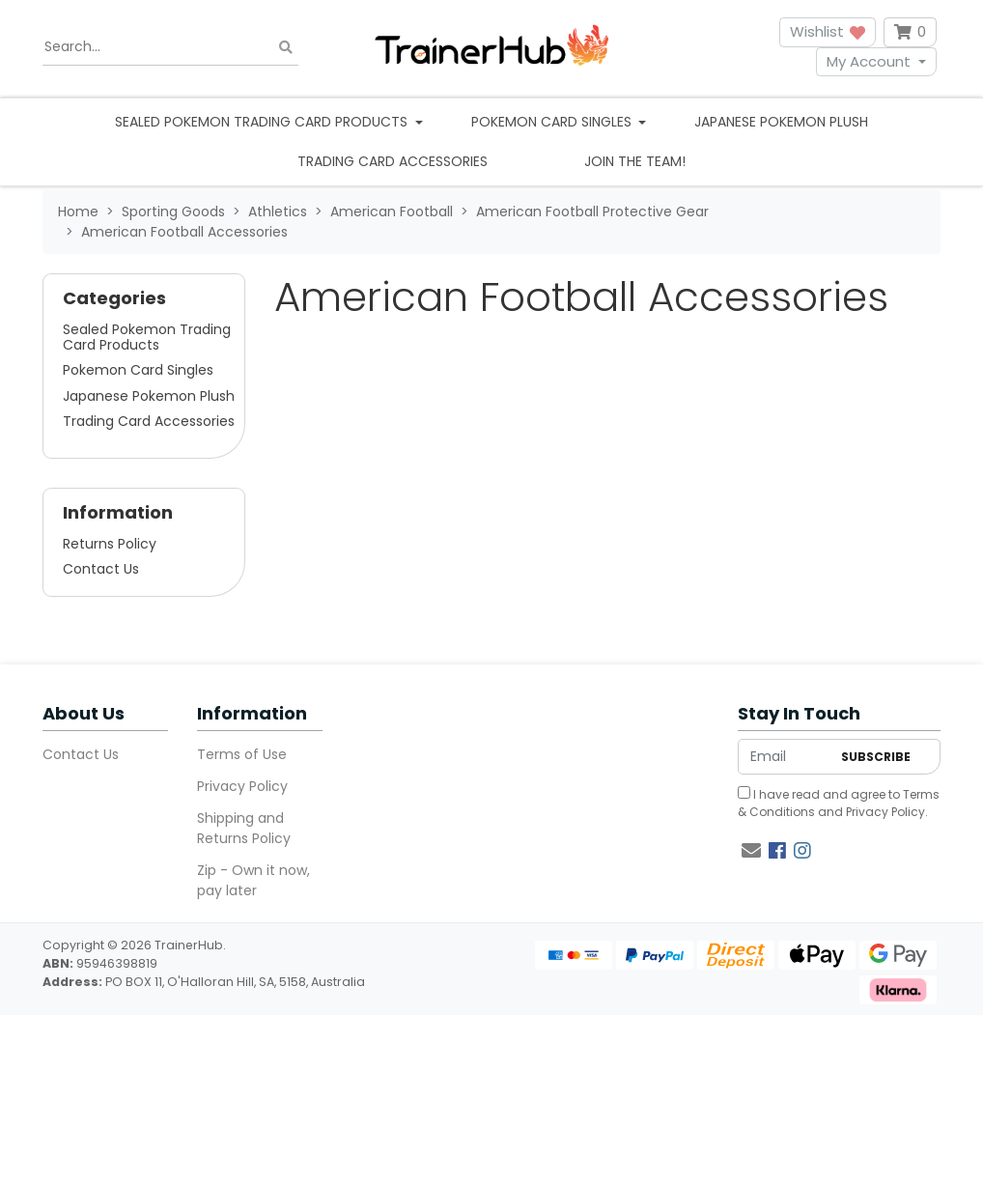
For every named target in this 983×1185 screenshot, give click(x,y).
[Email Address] (784, 757)
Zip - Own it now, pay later (253, 880)
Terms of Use (242, 754)
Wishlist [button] (827, 31)
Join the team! (635, 161)
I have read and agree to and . (839, 803)
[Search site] (285, 47)
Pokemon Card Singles (138, 370)
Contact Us (101, 568)
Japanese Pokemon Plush (781, 121)
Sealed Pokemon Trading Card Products (147, 337)
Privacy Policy (242, 786)
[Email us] (751, 851)
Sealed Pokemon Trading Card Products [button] (263, 121)
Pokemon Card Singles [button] (553, 121)
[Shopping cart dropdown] (910, 32)
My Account (869, 61)
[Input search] (170, 47)
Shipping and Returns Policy (244, 828)
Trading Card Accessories (392, 161)
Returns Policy (109, 543)
